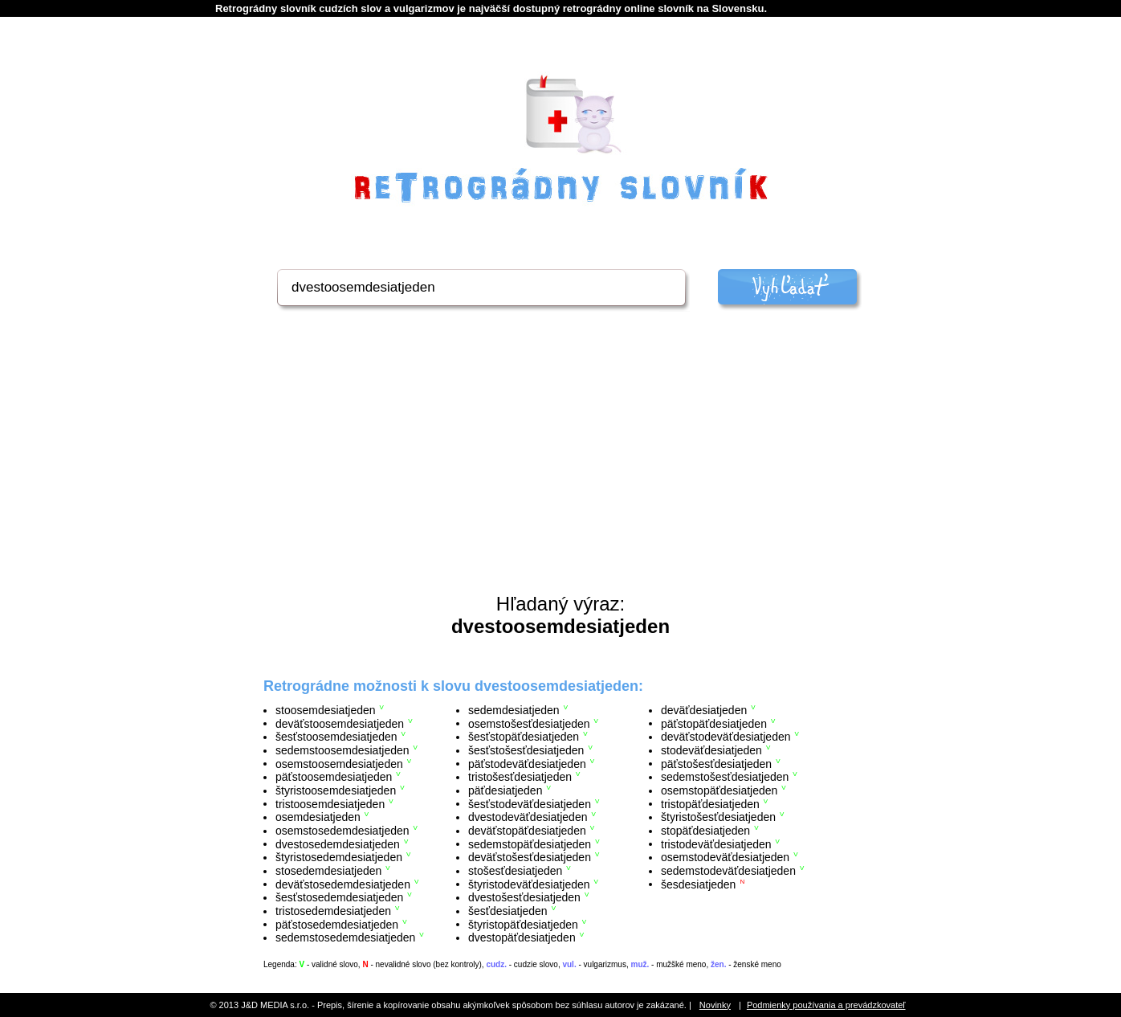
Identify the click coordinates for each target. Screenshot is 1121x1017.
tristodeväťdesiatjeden (716, 843)
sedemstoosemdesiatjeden (342, 750)
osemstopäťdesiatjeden (719, 790)
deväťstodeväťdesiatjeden (726, 736)
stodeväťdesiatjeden (711, 750)
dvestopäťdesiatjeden (522, 937)
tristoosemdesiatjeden (330, 803)
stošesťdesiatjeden (515, 870)
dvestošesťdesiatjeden (524, 897)
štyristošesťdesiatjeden (718, 817)
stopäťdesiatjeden (705, 830)
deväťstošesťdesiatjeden (529, 857)
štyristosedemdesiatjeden (338, 857)
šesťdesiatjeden (508, 911)
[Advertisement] (560, 472)
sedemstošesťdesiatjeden (725, 776)
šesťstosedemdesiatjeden (339, 897)
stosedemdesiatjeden (328, 870)
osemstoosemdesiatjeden (339, 763)
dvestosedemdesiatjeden (337, 843)
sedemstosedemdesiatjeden (345, 937)
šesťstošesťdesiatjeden (526, 750)
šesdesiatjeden (698, 883)
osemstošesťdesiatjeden (529, 723)
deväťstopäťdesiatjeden (527, 830)
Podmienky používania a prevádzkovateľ (826, 1005)
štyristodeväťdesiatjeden (529, 883)
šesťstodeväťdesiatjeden (529, 803)
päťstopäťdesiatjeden (714, 723)
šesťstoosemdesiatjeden (336, 736)
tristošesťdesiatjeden (520, 776)
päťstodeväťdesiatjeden (527, 763)
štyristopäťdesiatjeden (523, 923)
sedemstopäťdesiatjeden (529, 843)
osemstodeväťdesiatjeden (725, 857)
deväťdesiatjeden (704, 710)
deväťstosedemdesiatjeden (342, 883)
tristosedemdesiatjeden (333, 911)
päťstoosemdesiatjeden (333, 776)
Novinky (715, 1005)
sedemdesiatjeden (514, 710)
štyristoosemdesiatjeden (335, 790)
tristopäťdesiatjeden (710, 803)
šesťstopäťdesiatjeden (523, 736)
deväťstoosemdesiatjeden (339, 723)
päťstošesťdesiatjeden (716, 763)
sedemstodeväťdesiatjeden (728, 870)
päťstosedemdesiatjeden (336, 923)
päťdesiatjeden (505, 790)
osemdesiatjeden (318, 817)
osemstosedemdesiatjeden (342, 830)
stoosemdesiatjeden (325, 710)
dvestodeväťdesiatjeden (527, 817)
